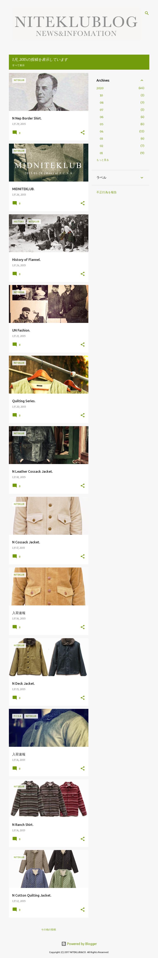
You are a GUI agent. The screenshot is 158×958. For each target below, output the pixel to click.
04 (101, 131)
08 (101, 102)
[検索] (146, 13)
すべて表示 (18, 65)
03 (101, 139)
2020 (99, 88)
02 (101, 146)
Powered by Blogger (79, 944)
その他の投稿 (48, 929)
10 (101, 95)
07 (101, 110)
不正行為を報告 (106, 192)
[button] (82, 133)
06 (101, 117)
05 (101, 124)
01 (101, 153)
